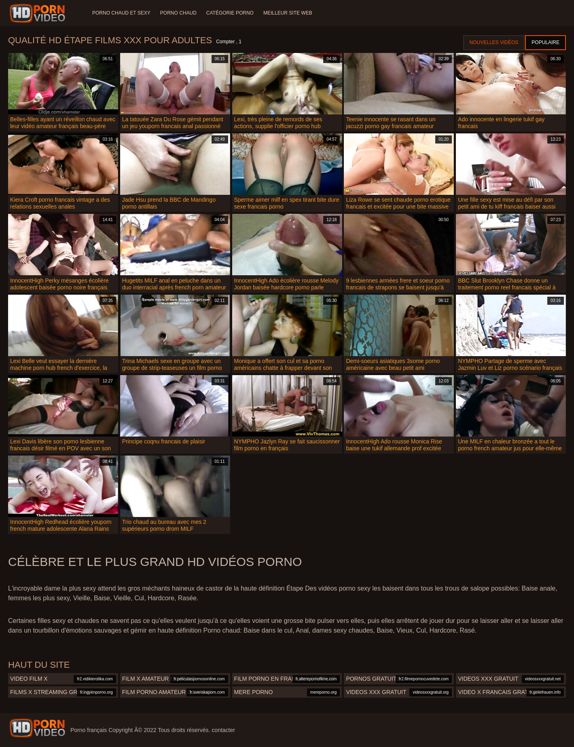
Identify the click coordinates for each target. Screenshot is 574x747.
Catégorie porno (230, 13)
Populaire (545, 42)
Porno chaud (178, 13)
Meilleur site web (287, 13)
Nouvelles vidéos (494, 42)
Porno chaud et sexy (121, 13)
